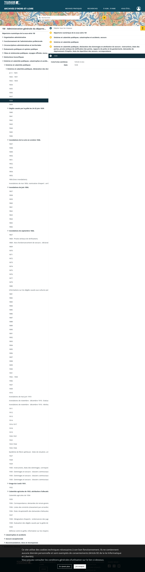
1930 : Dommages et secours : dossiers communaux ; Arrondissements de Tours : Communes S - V (31, 479)
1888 (11, 322)
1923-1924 (13, 444)
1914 (11, 420)
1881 (11, 294)
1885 (11, 310)
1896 (11, 353)
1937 (11, 515)
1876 (11, 274)
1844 (11, 128)
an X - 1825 (13, 73)
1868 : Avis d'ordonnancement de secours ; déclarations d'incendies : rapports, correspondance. (31, 243)
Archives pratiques (73, 8)
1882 (11, 298)
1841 (11, 116)
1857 (11, 191)
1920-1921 (13, 436)
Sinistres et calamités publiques (18, 65)
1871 (11, 254)
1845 (11, 132)
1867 (11, 235)
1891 (11, 333)
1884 (11, 306)
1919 (11, 432)
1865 (11, 223)
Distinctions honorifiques (14, 57)
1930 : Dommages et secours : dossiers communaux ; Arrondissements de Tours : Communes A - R (31, 476)
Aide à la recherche (46, 22)
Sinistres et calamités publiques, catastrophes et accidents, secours (26, 61)
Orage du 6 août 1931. (17, 483)
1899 (11, 365)
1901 (11, 373)
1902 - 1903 (13, 377)
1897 (11, 357)
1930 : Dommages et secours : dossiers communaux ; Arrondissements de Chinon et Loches (31, 472)
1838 (11, 100)
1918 (11, 428)
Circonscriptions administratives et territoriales (22, 45)
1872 (11, 258)
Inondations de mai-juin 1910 (20, 397)
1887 (11, 318)
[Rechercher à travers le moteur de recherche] (60, 17)
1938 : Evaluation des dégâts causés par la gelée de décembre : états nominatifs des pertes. (31, 523)
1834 (11, 85)
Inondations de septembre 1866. (21, 231)
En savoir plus (64, 566)
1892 (11, 337)
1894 (11, 345)
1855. (11, 175)
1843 (11, 124)
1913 (11, 416)
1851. (11, 160)
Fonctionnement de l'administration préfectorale (23, 41)
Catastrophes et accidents (16, 535)
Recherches (92, 8)
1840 (11, 112)
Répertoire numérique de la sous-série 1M (18, 33)
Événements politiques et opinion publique (21, 49)
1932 (11, 487)
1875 (11, 270)
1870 (11, 250)
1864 (11, 219)
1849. (11, 152)
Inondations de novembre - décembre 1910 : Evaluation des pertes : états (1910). (31, 400)
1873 (11, 262)
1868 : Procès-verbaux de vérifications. (23, 239)
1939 (11, 527)
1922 (11, 440)
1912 (11, 412)
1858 (11, 195)
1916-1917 (13, 424)
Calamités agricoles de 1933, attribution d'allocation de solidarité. (31, 491)
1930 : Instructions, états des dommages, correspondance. (31, 468)
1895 (11, 349)
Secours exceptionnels (14, 539)
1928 (11, 460)
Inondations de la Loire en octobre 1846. (25, 140)
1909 (11, 389)
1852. (11, 164)
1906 (11, 381)
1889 (11, 325)
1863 (11, 215)
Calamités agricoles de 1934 (19, 495)
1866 (11, 227)
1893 (11, 341)
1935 (11, 499)
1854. (11, 171)
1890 (11, 329)
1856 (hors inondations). (18, 179)
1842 (11, 120)
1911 (11, 408)
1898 (11, 361)
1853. (11, 168)
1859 (11, 199)
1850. (11, 156)
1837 (11, 96)
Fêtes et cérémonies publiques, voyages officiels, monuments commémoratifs (26, 53)
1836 (11, 92)
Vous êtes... (126, 8)
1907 (11, 385)
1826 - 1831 (13, 77)
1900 (11, 369)
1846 (11, 136)
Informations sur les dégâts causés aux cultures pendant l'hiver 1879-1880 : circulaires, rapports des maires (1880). (31, 290)
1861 (11, 207)
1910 (11, 393)
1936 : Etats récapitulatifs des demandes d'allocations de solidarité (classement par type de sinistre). (31, 511)
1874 (11, 266)
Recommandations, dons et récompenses (22, 543)
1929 (11, 464)
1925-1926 (13, 448)
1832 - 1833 (13, 81)
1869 (11, 246)
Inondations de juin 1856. (19, 187)
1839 (11, 104)
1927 (11, 456)
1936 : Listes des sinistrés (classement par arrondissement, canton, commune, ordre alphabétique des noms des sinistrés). (31, 507)
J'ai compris (79, 566)
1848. (11, 148)
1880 (11, 286)
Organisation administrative (15, 37)
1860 (11, 203)
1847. (11, 144)
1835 (11, 89)
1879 (11, 282)
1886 (11, 314)
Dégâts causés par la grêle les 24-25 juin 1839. (26, 108)
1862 (11, 211)
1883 (11, 302)
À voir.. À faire (109, 8)
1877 (11, 278)
